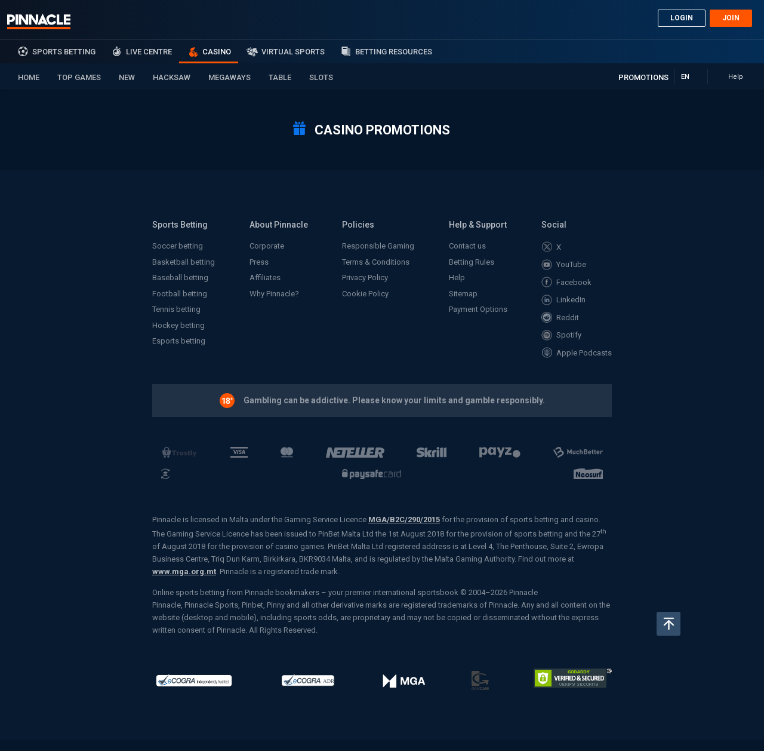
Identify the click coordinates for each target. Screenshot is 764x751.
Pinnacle (38, 21)
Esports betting (178, 340)
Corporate (266, 245)
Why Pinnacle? (274, 293)
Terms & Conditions (375, 262)
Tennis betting (176, 309)
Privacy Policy (365, 277)
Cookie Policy (365, 293)
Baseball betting (180, 277)
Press (259, 262)
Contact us (467, 245)
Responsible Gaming (378, 245)
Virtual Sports (293, 51)
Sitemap (463, 293)
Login (681, 18)
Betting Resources (393, 51)
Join (731, 18)
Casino (216, 51)
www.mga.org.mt (184, 571)
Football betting (179, 293)
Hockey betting (178, 325)
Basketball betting (183, 262)
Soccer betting (177, 245)
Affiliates (265, 277)
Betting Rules (471, 262)
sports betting (64, 51)
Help (457, 277)
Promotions (643, 77)
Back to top (668, 624)
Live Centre (149, 51)
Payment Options (478, 309)
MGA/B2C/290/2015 (404, 519)
